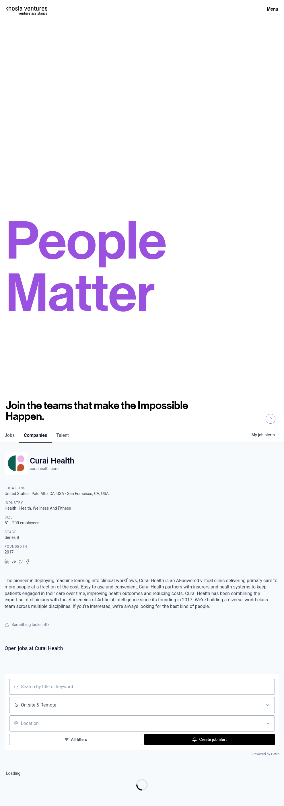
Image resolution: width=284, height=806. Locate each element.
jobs (10, 435)
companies (35, 435)
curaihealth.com (44, 468)
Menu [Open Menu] (272, 9)
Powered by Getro (265, 754)
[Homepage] (26, 8)
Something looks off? (27, 624)
